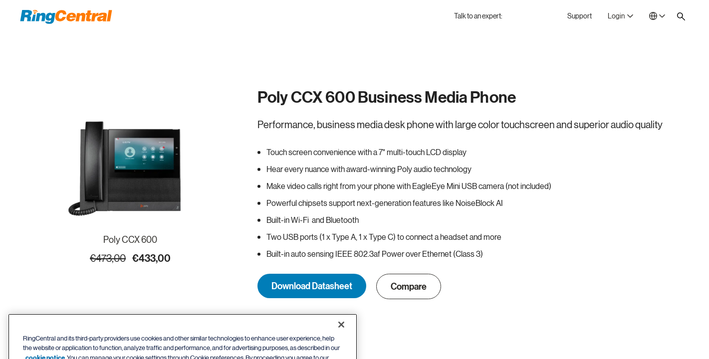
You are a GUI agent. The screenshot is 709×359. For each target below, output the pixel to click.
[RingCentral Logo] (66, 17)
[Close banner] (341, 336)
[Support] (579, 15)
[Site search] (681, 16)
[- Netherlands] (657, 16)
